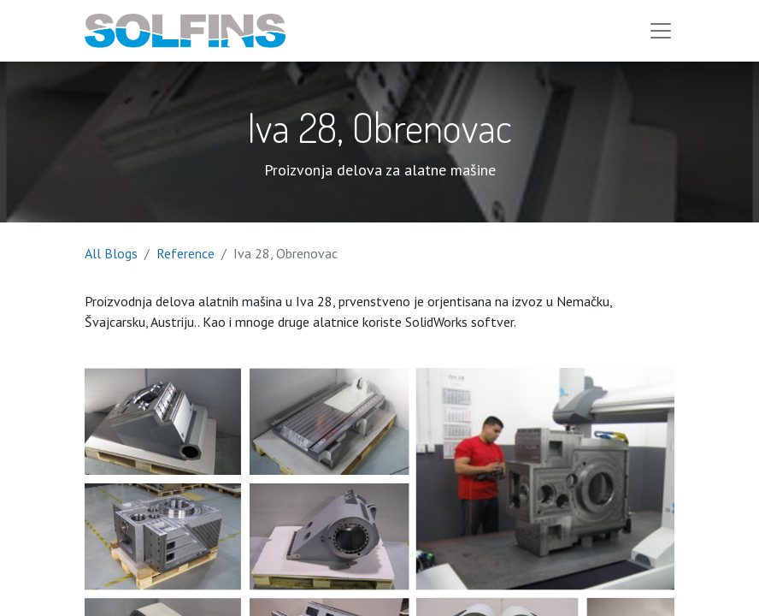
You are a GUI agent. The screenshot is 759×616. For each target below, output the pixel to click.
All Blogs (111, 253)
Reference (185, 253)
